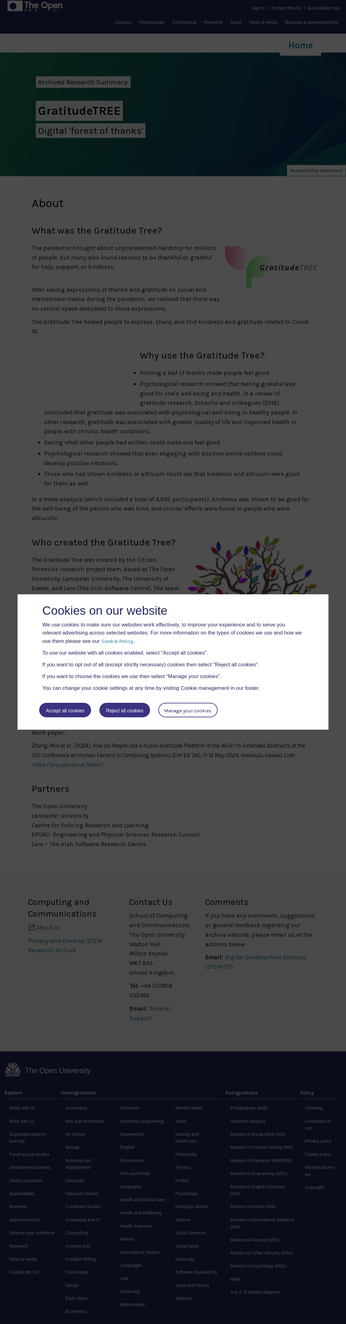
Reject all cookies (125, 710)
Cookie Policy (117, 641)
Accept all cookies (65, 710)
